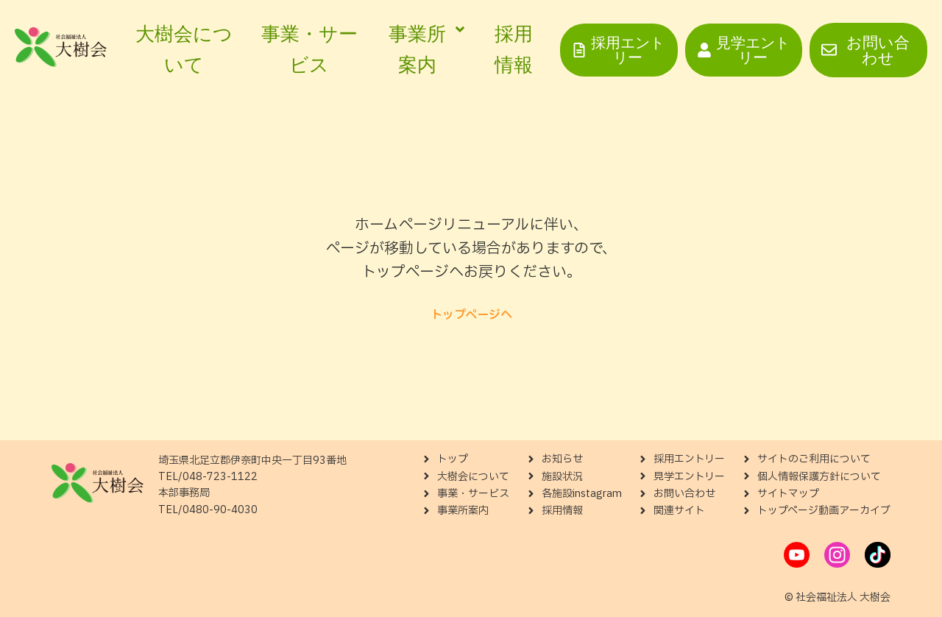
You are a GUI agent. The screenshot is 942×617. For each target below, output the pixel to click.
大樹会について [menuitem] (184, 49)
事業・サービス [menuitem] (309, 49)
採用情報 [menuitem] (514, 49)
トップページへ (471, 315)
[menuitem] (423, 50)
